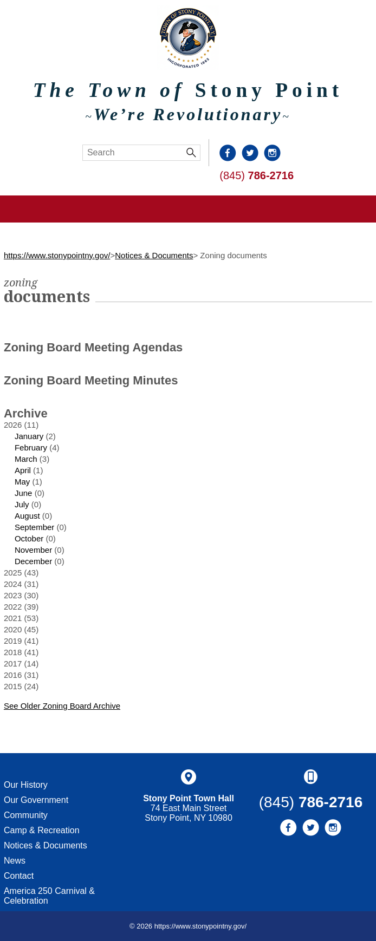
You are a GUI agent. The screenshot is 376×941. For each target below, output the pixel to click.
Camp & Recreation (42, 830)
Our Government (36, 800)
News (14, 860)
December (33, 561)
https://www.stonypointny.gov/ (57, 255)
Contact (19, 875)
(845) (256, 175)
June (24, 493)
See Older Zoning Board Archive (62, 705)
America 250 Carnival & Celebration (49, 895)
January (29, 436)
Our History (26, 784)
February (31, 447)
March (26, 458)
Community (26, 815)
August (27, 515)
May (22, 481)
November (33, 549)
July (22, 504)
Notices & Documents (154, 255)
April (23, 470)
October (29, 538)
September (34, 527)
